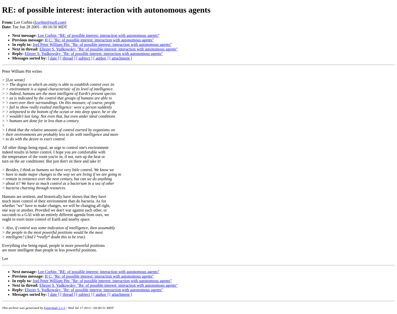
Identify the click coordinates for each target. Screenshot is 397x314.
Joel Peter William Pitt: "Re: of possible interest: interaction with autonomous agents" (102, 44)
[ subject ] (84, 58)
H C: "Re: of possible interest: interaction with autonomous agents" (99, 40)
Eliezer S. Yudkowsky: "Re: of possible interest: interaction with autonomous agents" (108, 49)
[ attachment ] (120, 58)
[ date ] (53, 58)
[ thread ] (67, 58)
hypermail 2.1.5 (54, 308)
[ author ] (101, 58)
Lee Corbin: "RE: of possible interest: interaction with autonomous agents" (98, 35)
